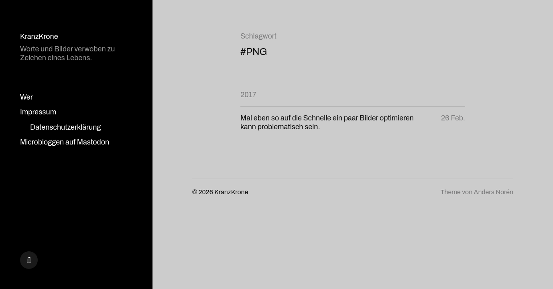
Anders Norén (493, 192)
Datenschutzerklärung (65, 127)
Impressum (38, 112)
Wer (26, 97)
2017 (248, 95)
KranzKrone (39, 37)
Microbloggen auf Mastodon (64, 142)
